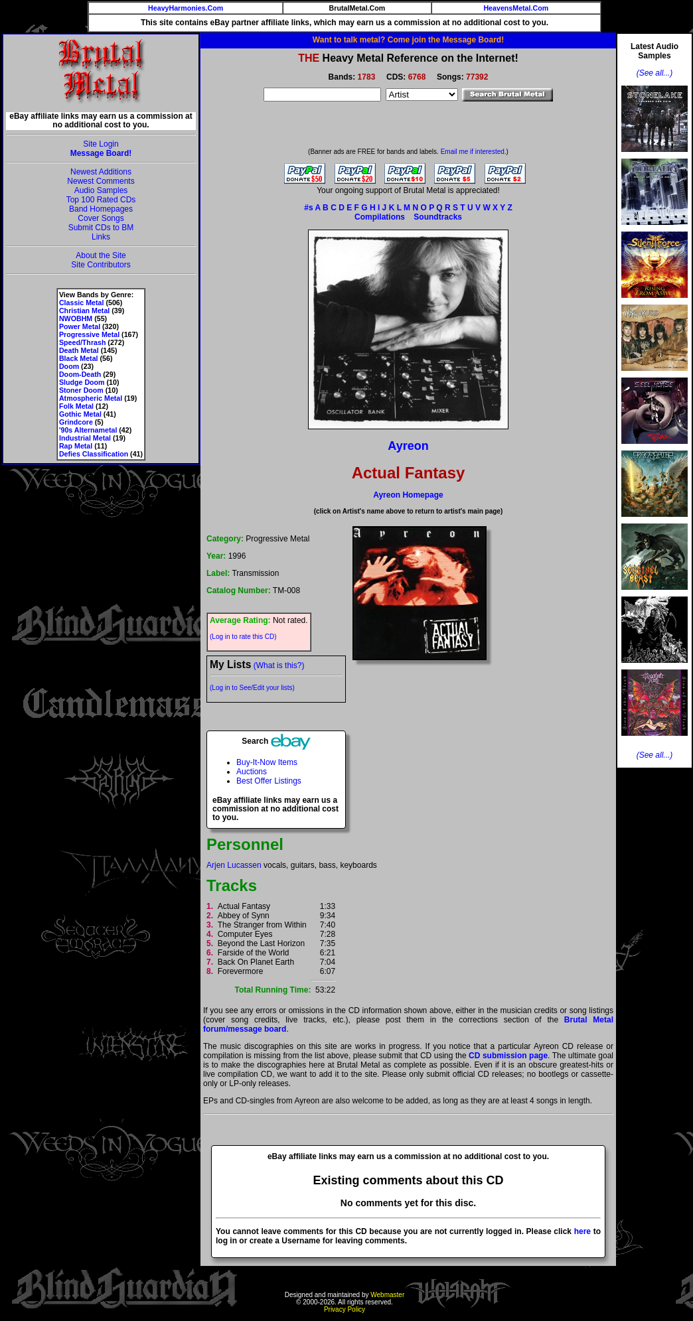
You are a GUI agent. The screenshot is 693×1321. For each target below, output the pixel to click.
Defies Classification (93, 454)
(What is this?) (279, 665)
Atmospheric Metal (90, 398)
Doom (69, 366)
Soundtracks (438, 217)
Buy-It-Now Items (266, 762)
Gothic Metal (80, 414)
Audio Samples (101, 190)
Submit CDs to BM (101, 227)
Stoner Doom (81, 390)
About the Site (100, 255)
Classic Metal (81, 303)
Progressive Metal (89, 334)
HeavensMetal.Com (515, 8)
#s (308, 207)
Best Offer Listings (268, 781)
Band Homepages (101, 209)
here (582, 1231)
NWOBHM (75, 318)
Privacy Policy (344, 1309)
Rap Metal (75, 446)
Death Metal (79, 350)
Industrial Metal (85, 438)
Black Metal (78, 358)
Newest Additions (100, 171)
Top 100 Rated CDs (101, 199)
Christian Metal (84, 310)
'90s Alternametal (88, 430)
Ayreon (408, 445)
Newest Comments (100, 181)
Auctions (251, 771)
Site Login (100, 144)
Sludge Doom (82, 382)
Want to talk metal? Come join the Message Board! (408, 39)
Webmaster (387, 1294)
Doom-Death (80, 374)
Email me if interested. (473, 151)
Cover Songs (100, 218)
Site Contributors (100, 264)
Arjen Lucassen (234, 865)
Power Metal (79, 326)
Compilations (379, 217)
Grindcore (76, 422)
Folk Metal (76, 406)
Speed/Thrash (82, 342)
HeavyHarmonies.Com (185, 8)
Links (101, 237)
